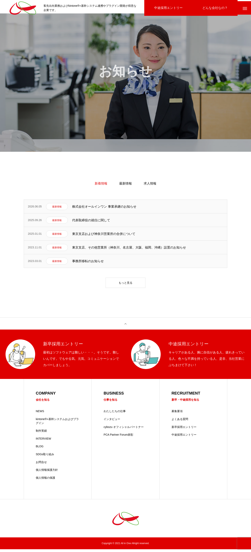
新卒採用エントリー (184, 429)
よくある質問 (180, 421)
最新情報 (125, 185)
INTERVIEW (43, 441)
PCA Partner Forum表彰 (118, 437)
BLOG (39, 449)
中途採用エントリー (184, 437)
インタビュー (112, 421)
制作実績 (41, 433)
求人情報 (150, 185)
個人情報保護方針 (47, 472)
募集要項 (177, 413)
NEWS (40, 413)
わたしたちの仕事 (115, 413)
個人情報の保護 (45, 480)
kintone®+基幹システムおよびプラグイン (57, 423)
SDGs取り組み (45, 457)
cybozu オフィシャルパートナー (123, 429)
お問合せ (41, 464)
